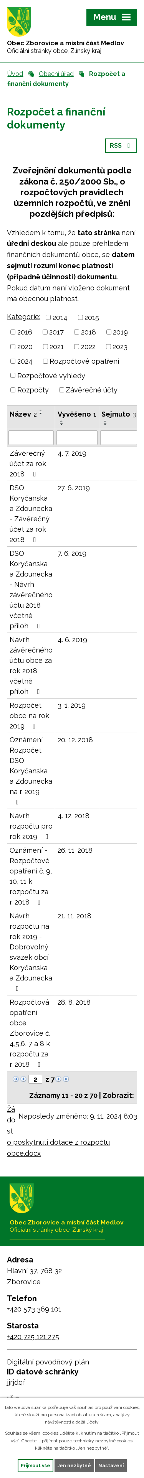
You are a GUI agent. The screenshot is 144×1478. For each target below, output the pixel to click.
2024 (25, 361)
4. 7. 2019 (72, 453)
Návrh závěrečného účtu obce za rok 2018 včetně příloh (31, 665)
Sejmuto (118, 414)
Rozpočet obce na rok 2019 (29, 715)
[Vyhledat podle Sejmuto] (118, 437)
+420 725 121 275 (33, 1337)
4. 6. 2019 (72, 640)
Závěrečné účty (92, 390)
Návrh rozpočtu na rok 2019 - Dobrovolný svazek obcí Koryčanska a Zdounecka (31, 952)
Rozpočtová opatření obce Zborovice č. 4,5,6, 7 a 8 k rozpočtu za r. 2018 (30, 1033)
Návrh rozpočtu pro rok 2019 (31, 826)
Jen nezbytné (74, 1465)
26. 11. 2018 (75, 850)
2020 (25, 347)
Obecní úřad (56, 73)
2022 (88, 347)
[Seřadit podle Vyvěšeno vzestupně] (62, 421)
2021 (57, 347)
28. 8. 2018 (74, 1002)
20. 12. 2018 (75, 740)
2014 (60, 317)
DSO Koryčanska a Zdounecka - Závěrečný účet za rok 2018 (31, 514)
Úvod (15, 73)
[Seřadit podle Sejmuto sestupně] (105, 424)
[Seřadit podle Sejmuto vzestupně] (105, 421)
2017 (56, 332)
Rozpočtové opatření (84, 361)
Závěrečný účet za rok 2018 (28, 463)
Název (23, 414)
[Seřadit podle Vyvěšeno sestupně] (62, 424)
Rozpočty (33, 390)
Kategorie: (23, 317)
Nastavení (111, 1465)
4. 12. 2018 (73, 816)
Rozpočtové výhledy (51, 375)
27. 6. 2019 (74, 488)
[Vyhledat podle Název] (31, 437)
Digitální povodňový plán (48, 1362)
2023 (120, 347)
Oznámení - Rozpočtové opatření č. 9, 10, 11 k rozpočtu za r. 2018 (31, 876)
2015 (91, 317)
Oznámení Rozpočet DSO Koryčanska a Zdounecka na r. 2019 (31, 771)
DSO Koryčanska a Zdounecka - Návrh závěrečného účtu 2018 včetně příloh (31, 589)
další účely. (87, 1422)
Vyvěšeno (77, 414)
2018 (88, 332)
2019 (120, 332)
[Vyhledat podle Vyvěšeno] (77, 437)
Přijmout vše (35, 1465)
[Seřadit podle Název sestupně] (41, 413)
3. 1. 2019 (72, 705)
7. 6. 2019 (72, 553)
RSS (121, 145)
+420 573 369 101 (34, 1309)
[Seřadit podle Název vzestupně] (41, 410)
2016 (24, 332)
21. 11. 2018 (74, 916)
